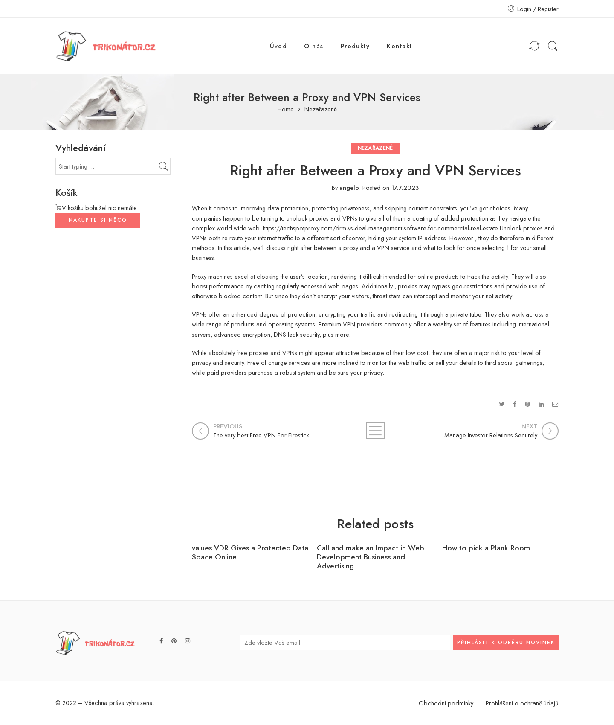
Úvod (278, 45)
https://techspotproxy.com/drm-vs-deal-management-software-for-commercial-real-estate (380, 228)
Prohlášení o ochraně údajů (522, 703)
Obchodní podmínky (446, 703)
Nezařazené (320, 109)
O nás (313, 45)
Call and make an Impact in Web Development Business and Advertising (370, 557)
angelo (349, 187)
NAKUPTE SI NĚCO (98, 220)
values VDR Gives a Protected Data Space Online (250, 553)
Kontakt (399, 45)
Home (286, 109)
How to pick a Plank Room (486, 548)
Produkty (355, 45)
